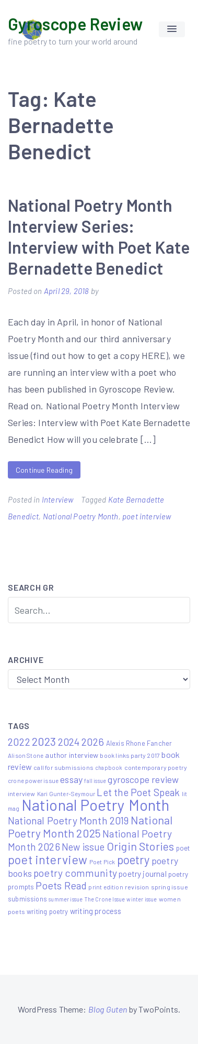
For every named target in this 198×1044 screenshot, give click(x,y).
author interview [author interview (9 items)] (71, 755)
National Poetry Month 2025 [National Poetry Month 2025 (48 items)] (90, 826)
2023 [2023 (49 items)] (44, 741)
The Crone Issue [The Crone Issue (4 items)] (105, 899)
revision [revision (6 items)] (137, 886)
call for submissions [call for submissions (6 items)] (63, 767)
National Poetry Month (81, 516)
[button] (172, 29)
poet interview (146, 516)
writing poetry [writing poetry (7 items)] (47, 911)
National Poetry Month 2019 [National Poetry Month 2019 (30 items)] (68, 820)
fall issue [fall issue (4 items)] (95, 780)
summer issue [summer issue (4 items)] (66, 899)
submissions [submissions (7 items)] (27, 899)
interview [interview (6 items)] (22, 793)
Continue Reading (44, 469)
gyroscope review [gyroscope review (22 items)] (143, 779)
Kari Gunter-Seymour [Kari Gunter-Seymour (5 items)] (66, 793)
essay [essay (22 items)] (71, 779)
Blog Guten (107, 1009)
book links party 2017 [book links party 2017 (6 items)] (130, 755)
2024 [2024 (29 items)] (69, 742)
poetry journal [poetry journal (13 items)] (143, 873)
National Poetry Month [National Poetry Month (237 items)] (95, 805)
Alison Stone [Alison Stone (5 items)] (25, 755)
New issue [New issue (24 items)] (83, 847)
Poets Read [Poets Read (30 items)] (61, 885)
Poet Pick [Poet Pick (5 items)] (102, 861)
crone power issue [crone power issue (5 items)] (33, 780)
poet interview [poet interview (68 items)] (48, 859)
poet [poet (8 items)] (183, 848)
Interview (58, 499)
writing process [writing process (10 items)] (96, 911)
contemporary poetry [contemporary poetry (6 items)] (155, 767)
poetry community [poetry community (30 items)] (75, 873)
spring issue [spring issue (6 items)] (169, 886)
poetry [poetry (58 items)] (133, 859)
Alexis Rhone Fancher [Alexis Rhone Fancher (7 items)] (139, 743)
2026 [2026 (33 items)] (92, 741)
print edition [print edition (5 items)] (105, 886)
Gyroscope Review (75, 24)
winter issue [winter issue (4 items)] (141, 899)
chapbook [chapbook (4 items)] (108, 767)
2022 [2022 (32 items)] (19, 741)
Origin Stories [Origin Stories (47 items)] (140, 846)
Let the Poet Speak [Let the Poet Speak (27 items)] (138, 792)
